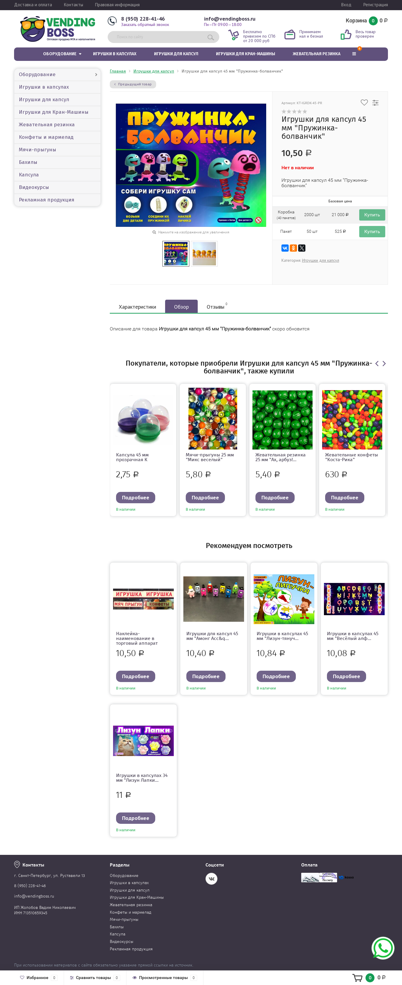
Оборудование (60, 53)
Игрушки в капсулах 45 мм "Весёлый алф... (352, 636)
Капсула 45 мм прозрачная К (132, 457)
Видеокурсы (34, 187)
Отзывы (217, 306)
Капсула (29, 175)
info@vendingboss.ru (229, 18)
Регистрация (375, 4)
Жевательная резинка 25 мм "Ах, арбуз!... (280, 457)
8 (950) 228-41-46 (143, 18)
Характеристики (137, 306)
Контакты (73, 4)
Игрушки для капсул (176, 53)
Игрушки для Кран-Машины (245, 53)
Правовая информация (117, 4)
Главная (118, 71)
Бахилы (28, 162)
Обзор (181, 306)
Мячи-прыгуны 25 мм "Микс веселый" (210, 457)
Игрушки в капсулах (114, 53)
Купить (372, 215)
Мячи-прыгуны (37, 150)
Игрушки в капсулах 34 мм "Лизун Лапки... (142, 777)
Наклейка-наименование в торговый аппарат (137, 638)
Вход (346, 4)
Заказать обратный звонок (145, 24)
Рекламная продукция (46, 200)
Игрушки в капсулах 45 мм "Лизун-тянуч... (282, 636)
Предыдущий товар (133, 84)
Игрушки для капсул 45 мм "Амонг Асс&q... (212, 636)
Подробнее (135, 497)
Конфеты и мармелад (46, 137)
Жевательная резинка (316, 53)
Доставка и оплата (33, 4)
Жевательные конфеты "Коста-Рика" (351, 457)
